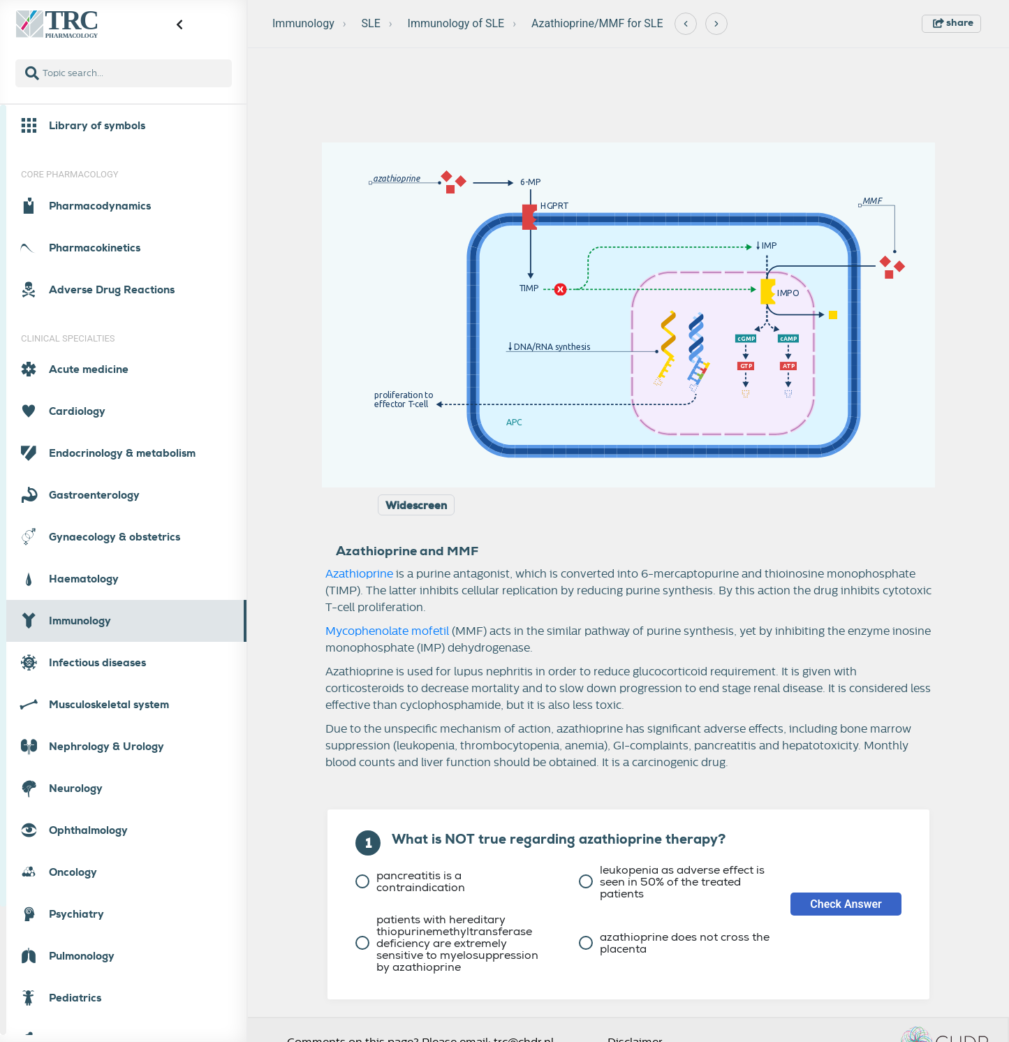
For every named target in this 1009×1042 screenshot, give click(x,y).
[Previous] (686, 24)
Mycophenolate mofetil (387, 631)
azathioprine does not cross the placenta (674, 943)
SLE (371, 23)
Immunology (303, 23)
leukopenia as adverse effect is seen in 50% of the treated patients (672, 882)
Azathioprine (359, 574)
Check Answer (846, 904)
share (953, 22)
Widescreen (416, 506)
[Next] (716, 24)
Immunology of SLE (456, 23)
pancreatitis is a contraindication (410, 881)
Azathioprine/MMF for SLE (597, 23)
